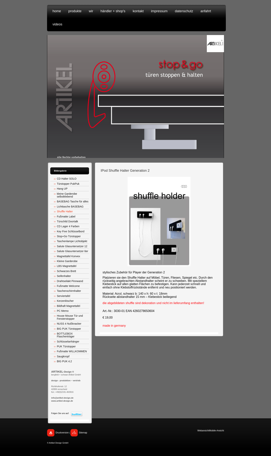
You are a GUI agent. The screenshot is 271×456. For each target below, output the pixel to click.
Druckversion (62, 432)
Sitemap (83, 432)
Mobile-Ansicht (216, 430)
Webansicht (203, 430)
